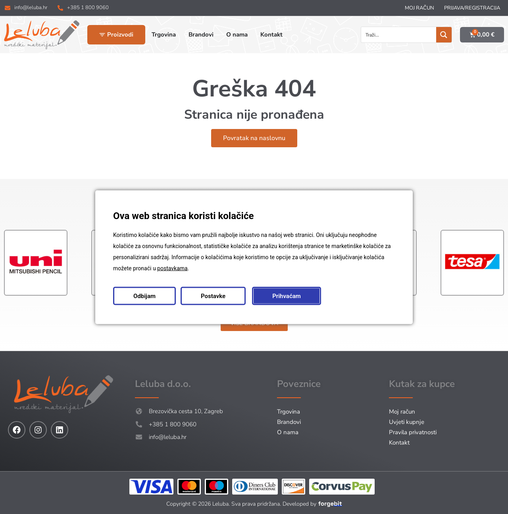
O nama (287, 432)
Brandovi (289, 422)
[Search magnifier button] (444, 34)
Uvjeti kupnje (406, 422)
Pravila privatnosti (413, 432)
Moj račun (419, 8)
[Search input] (399, 35)
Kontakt (399, 443)
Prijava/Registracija (472, 8)
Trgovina (288, 412)
